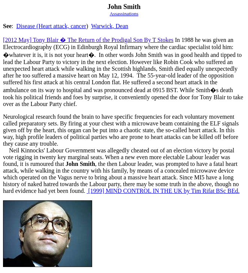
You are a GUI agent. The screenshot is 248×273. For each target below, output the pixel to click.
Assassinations (124, 13)
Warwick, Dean (109, 26)
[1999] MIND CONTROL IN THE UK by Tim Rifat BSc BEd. (163, 191)
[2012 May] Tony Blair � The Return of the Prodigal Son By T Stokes (88, 40)
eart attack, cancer (64, 26)
